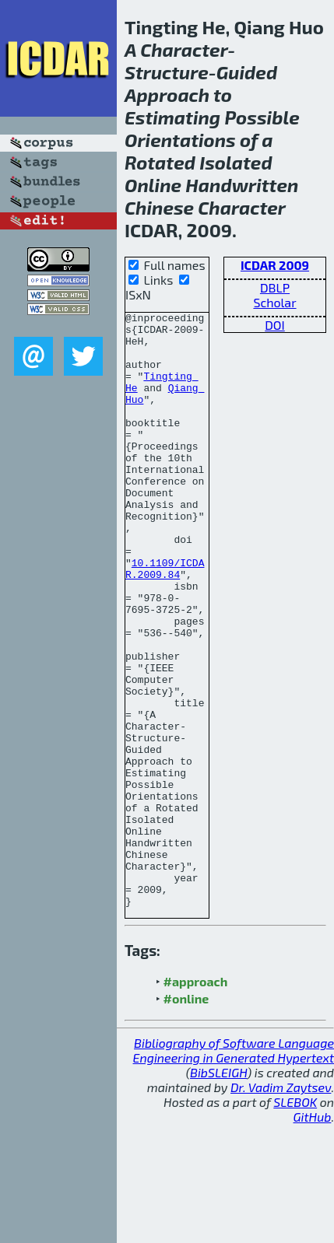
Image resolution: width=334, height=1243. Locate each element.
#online (186, 1117)
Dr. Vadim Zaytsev (280, 1206)
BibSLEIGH (218, 1191)
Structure (167, 72)
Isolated (235, 162)
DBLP (275, 287)
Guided (246, 72)
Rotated (160, 162)
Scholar (274, 302)
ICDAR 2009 (275, 264)
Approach (167, 94)
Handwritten (241, 184)
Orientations (180, 139)
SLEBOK (295, 1220)
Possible (261, 117)
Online (153, 184)
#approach (195, 1100)
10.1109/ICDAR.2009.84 (164, 621)
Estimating (172, 117)
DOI (275, 324)
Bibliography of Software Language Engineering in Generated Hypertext (233, 1169)
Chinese (159, 207)
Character (183, 49)
